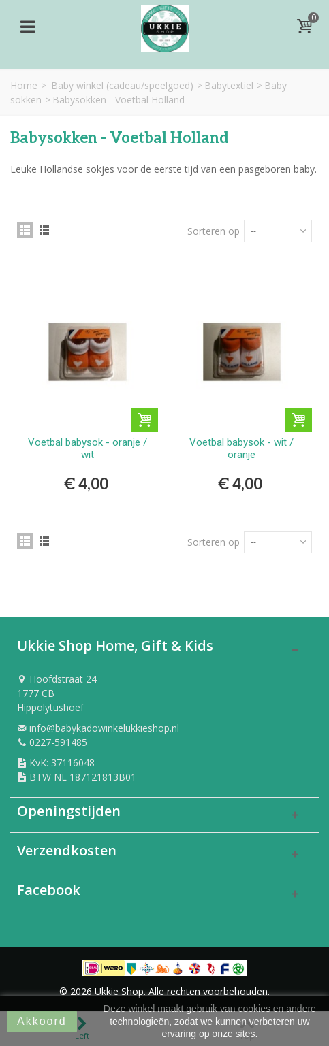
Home (23, 85)
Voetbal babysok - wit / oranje (241, 448)
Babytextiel (228, 85)
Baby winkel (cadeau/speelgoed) (122, 85)
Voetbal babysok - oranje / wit (87, 448)
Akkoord (42, 1021)
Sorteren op (213, 231)
